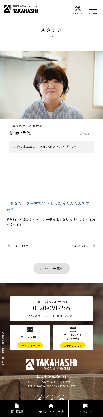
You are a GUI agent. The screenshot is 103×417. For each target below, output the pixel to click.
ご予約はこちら (73, 345)
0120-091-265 (51, 307)
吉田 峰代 (21, 246)
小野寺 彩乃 (80, 246)
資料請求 (16, 409)
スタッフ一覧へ (51, 268)
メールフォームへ (30, 345)
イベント (85, 409)
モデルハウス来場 (51, 409)
